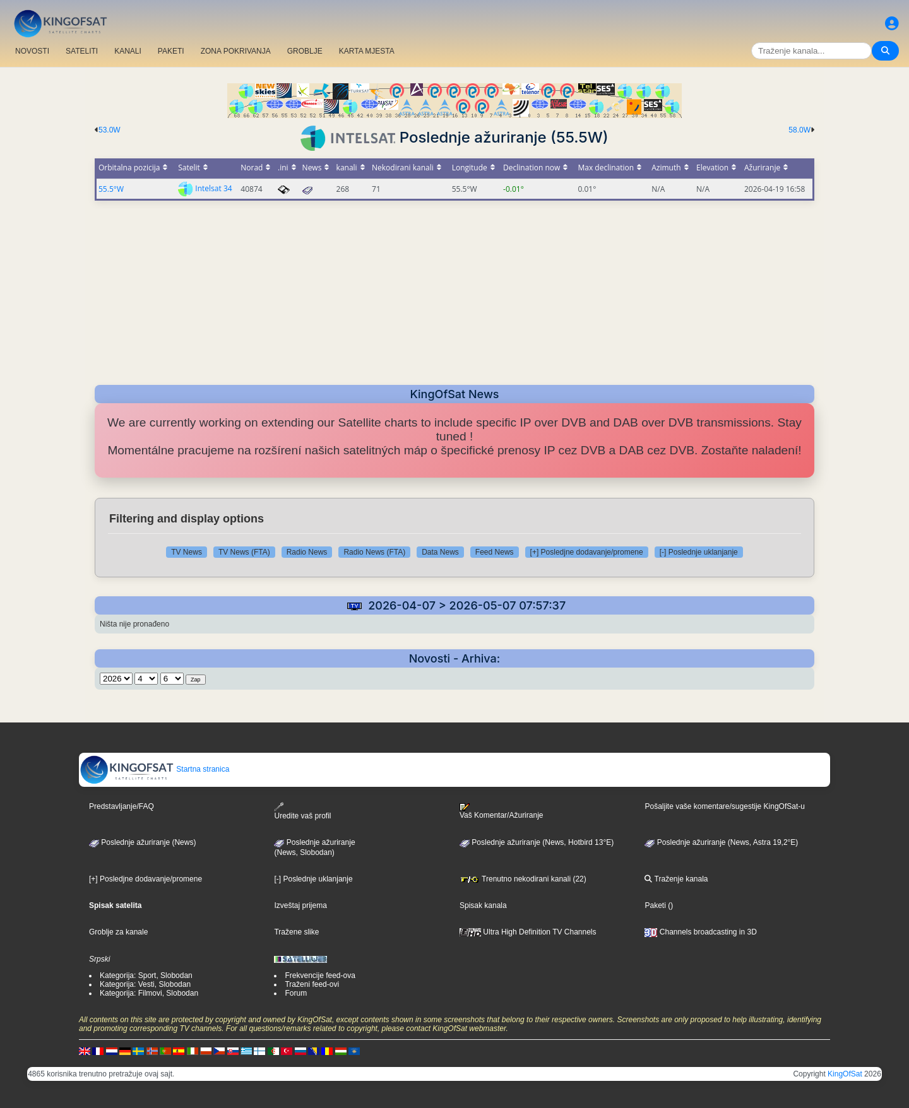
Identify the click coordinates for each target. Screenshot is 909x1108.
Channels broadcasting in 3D (700, 932)
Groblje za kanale (118, 932)
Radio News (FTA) (374, 552)
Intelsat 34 (213, 188)
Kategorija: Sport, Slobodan (146, 975)
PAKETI (171, 51)
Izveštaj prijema (300, 905)
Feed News (494, 552)
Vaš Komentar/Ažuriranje (502, 811)
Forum (296, 993)
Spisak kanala (483, 905)
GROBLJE (305, 51)
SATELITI (82, 51)
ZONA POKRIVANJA (236, 51)
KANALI (127, 51)
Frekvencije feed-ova (320, 975)
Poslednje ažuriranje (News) (142, 842)
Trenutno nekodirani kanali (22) (523, 879)
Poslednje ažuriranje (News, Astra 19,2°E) (721, 842)
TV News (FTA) (244, 552)
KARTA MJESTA (367, 51)
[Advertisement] (454, 289)
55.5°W (111, 189)
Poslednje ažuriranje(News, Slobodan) (314, 847)
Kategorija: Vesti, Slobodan (145, 984)
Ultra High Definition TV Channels (528, 932)
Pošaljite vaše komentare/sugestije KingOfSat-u (724, 806)
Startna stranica (154, 769)
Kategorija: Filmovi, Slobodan (149, 993)
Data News (440, 552)
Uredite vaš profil (302, 811)
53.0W (109, 130)
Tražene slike (296, 932)
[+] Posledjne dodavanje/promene (586, 552)
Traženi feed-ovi (312, 984)
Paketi (655, 905)
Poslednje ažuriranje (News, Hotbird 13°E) (537, 842)
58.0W (799, 130)
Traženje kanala (676, 879)
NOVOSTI (32, 51)
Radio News (307, 552)
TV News (186, 552)
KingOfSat (845, 1074)
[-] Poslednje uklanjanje (699, 552)
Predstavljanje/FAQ (121, 806)
